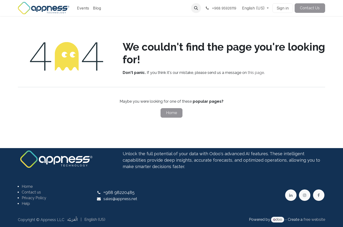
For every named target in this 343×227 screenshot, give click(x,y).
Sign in (283, 8)
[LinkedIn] (291, 195)
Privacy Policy (34, 198)
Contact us (31, 192)
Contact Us (310, 8)
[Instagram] (304, 195)
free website (314, 219)
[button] (196, 8)
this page (256, 72)
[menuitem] (83, 8)
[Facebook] (318, 195)
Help (26, 203)
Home (171, 113)
